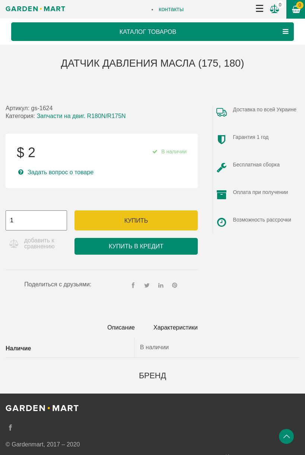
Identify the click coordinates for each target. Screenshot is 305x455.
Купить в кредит (136, 246)
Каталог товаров (205, 31)
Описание (121, 327)
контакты (171, 9)
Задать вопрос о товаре (60, 172)
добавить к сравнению (39, 243)
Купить (136, 220)
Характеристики (175, 327)
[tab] (121, 328)
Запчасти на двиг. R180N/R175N (81, 116)
